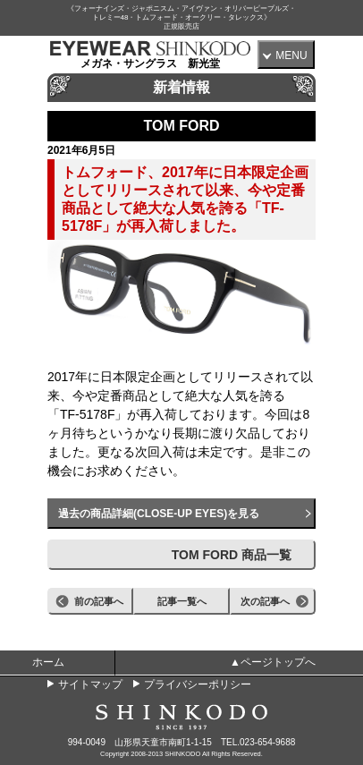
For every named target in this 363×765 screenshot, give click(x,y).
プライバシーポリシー (197, 684)
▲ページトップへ (273, 662)
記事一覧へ (182, 601)
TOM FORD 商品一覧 (231, 555)
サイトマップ (90, 684)
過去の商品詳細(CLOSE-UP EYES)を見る (158, 513)
